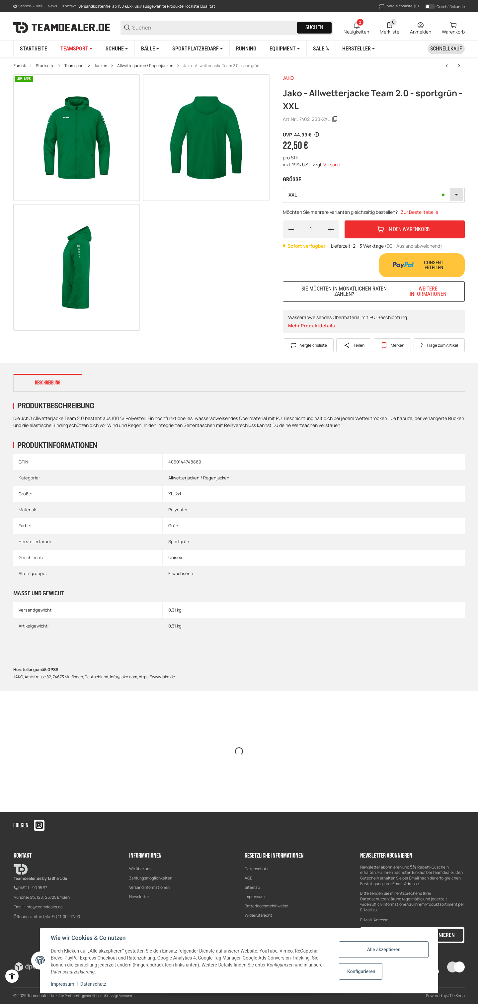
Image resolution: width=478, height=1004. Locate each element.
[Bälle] (150, 49)
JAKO (288, 78)
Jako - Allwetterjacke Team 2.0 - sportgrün (221, 66)
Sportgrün (178, 541)
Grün (173, 526)
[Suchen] (214, 28)
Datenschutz (257, 869)
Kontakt (69, 5)
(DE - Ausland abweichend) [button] (413, 246)
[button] (358, 49)
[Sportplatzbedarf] (197, 49)
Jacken (100, 66)
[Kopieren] (335, 119)
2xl (178, 494)
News (52, 5)
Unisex (175, 557)
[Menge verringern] (291, 229)
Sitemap (252, 887)
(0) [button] (398, 6)
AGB (248, 878)
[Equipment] (284, 49)
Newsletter (139, 896)
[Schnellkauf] (446, 48)
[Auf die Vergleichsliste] (308, 345)
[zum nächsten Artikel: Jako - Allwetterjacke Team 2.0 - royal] (459, 65)
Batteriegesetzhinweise (266, 906)
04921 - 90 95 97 (32, 887)
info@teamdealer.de (44, 907)
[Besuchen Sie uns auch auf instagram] (39, 825)
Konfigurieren (361, 971)
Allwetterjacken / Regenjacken (145, 66)
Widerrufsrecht (258, 915)
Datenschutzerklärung (380, 899)
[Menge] (311, 229)
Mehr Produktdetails (311, 325)
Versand (331, 164)
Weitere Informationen (428, 291)
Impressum (255, 896)
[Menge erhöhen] (331, 229)
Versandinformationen (149, 887)
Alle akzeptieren (383, 949)
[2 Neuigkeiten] (356, 27)
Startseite (45, 66)
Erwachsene (180, 573)
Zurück (19, 66)
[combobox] (374, 195)
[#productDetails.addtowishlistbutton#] (392, 345)
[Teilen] (353, 345)
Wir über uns (140, 869)
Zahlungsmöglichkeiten (150, 878)
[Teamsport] (76, 49)
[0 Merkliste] (389, 27)
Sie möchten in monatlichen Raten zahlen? (378, 291)
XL (170, 494)
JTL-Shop (456, 995)
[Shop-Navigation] (27, 6)
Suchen (314, 27)
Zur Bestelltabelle (419, 212)
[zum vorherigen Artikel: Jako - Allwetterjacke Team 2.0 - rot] (446, 65)
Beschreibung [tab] (47, 382)
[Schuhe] (116, 49)
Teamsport (74, 66)
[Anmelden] (420, 27)
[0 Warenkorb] (453, 27)
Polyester (178, 510)
